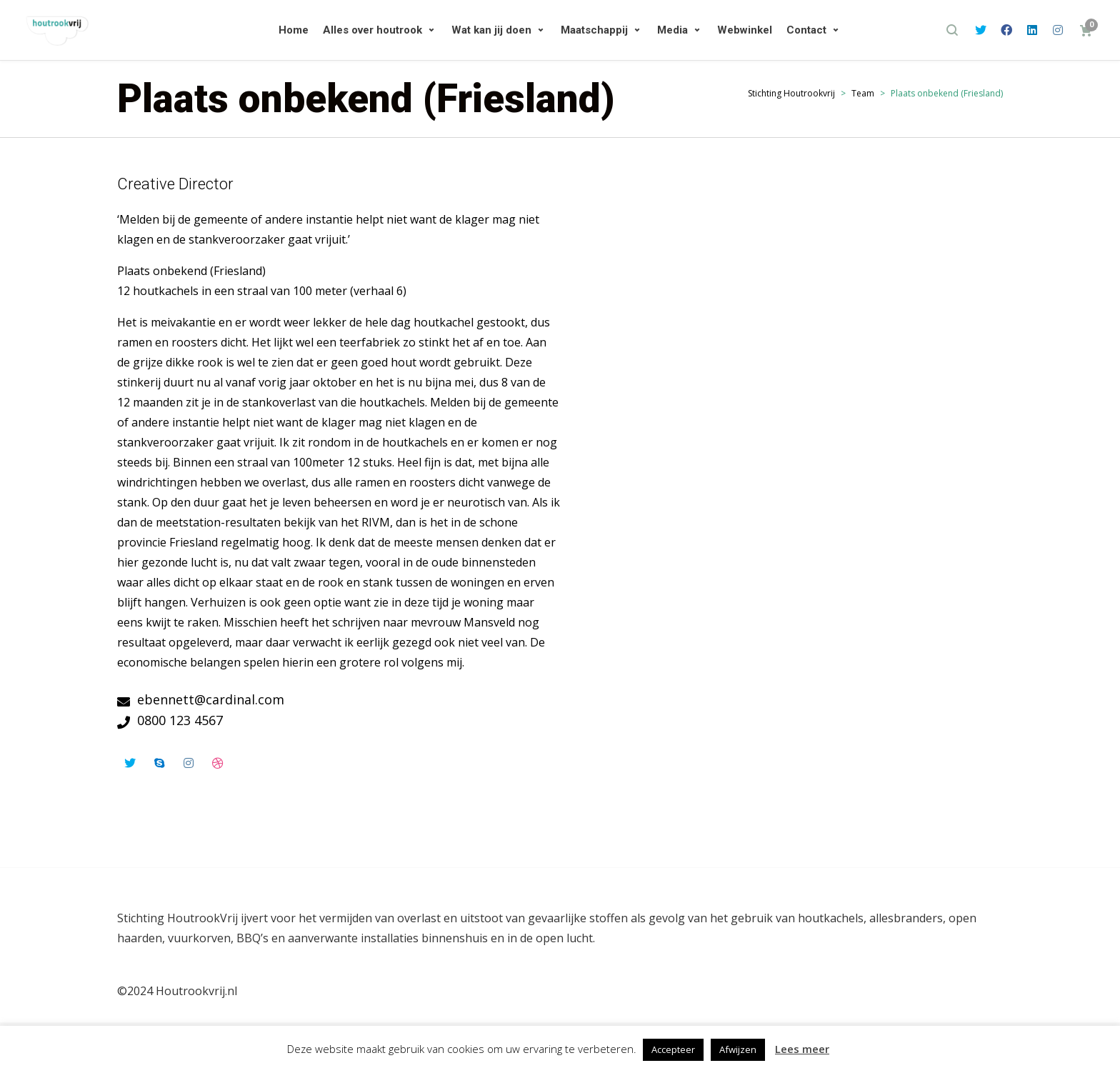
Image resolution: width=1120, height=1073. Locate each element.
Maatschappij (594, 30)
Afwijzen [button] (737, 1049)
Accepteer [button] (673, 1049)
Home (294, 30)
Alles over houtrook (372, 30)
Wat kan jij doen (491, 30)
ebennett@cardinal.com (210, 699)
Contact (806, 30)
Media (672, 30)
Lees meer (802, 1049)
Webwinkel (744, 30)
